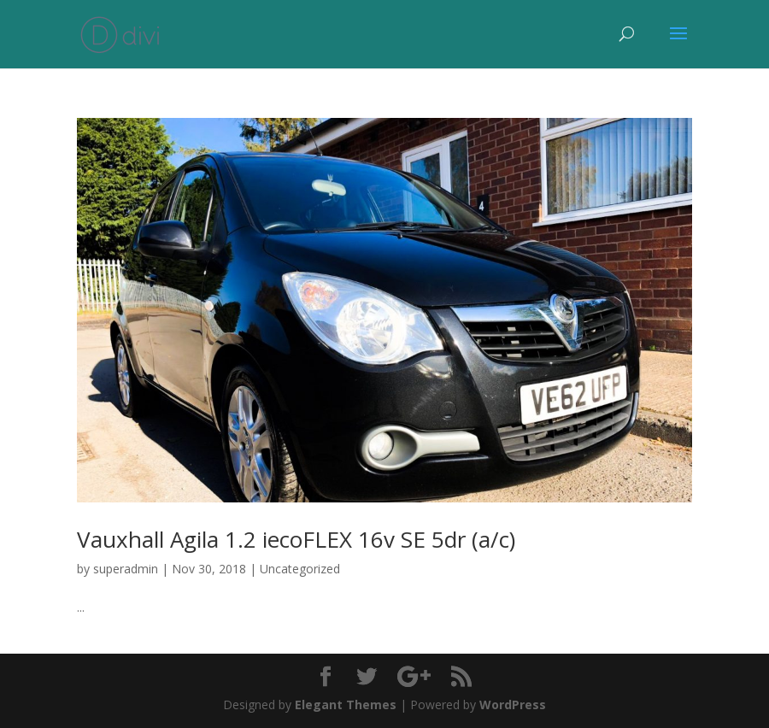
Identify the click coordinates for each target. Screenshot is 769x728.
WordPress (512, 704)
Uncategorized (300, 569)
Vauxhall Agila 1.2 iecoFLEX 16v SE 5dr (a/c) (296, 539)
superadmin (125, 569)
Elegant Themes (345, 704)
